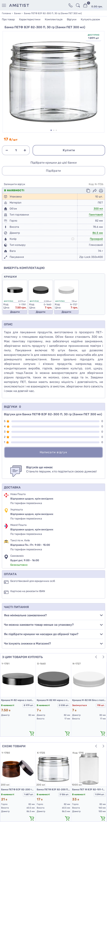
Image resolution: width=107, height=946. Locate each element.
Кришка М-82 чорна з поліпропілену (18, 700)
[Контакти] (71, 5)
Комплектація (54, 19)
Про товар (8, 19)
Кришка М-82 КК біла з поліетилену (89, 700)
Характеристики (30, 19)
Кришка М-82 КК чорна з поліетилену (53, 700)
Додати (15, 312)
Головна (6, 13)
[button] (51, 130)
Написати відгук (53, 452)
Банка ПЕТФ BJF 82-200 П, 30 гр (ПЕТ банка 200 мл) (53, 789)
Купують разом (90, 19)
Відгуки (71, 19)
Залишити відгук (14, 184)
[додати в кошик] (32, 733)
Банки (17, 13)
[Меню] (4, 5)
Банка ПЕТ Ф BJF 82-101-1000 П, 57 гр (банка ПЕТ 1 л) (89, 789)
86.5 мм (97, 233)
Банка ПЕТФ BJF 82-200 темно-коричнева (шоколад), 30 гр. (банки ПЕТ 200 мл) (18, 789)
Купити (69, 150)
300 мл (98, 208)
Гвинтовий (96, 214)
